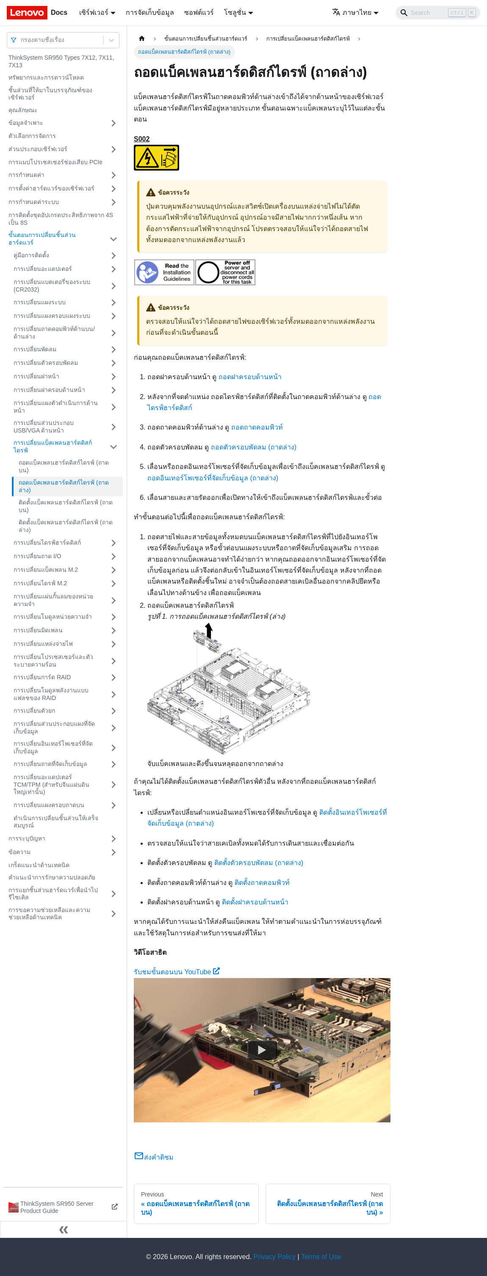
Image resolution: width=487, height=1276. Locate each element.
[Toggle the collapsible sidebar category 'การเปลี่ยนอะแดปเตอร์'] (113, 269)
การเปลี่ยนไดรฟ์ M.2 (40, 583)
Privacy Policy (275, 1256)
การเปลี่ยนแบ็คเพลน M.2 (46, 569)
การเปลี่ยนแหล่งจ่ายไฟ (43, 643)
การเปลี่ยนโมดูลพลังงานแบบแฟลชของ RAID (51, 694)
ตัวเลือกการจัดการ (32, 135)
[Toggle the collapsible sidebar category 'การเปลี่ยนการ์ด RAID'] (113, 677)
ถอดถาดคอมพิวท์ (257, 427)
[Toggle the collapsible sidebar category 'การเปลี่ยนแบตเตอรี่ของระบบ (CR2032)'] (113, 286)
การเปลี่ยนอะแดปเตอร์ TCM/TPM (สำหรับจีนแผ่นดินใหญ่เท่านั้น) (51, 784)
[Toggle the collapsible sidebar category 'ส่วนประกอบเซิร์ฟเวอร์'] (113, 149)
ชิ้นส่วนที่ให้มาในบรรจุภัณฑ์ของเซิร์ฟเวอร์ (50, 94)
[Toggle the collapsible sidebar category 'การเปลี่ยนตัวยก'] (113, 711)
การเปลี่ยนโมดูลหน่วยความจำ (53, 616)
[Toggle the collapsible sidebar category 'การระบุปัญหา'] (113, 839)
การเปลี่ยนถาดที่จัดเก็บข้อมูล (50, 764)
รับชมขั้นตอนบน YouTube (177, 972)
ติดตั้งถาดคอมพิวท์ (262, 882)
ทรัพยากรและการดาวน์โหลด (46, 77)
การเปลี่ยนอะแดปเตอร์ (43, 268)
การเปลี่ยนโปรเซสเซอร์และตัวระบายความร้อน (53, 660)
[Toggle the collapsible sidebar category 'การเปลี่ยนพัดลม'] (113, 349)
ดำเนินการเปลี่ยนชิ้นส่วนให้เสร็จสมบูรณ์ (56, 822)
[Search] (438, 12)
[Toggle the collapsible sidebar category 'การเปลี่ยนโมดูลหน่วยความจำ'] (113, 617)
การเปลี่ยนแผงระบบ (40, 302)
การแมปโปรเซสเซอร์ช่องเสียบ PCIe (55, 162)
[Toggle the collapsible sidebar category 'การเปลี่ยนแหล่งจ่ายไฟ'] (113, 644)
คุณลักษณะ (23, 110)
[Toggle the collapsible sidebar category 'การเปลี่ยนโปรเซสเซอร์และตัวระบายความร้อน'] (113, 661)
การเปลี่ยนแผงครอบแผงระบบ (52, 315)
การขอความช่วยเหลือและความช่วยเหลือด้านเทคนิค (49, 914)
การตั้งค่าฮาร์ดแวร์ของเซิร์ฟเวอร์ (51, 188)
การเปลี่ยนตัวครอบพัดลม (46, 362)
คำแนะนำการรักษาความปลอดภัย (51, 877)
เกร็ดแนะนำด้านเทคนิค (38, 865)
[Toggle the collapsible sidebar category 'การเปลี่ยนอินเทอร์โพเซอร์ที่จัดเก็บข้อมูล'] (113, 748)
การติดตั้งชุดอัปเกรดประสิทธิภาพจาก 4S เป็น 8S (60, 219)
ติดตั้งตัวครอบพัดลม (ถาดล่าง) (258, 862)
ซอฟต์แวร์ (199, 12)
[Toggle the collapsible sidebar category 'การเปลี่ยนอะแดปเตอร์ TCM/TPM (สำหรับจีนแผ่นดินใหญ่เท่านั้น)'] (113, 785)
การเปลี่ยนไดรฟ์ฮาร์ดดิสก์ (47, 542)
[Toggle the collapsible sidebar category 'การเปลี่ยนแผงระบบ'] (113, 302)
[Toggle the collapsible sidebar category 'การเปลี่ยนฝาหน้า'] (113, 376)
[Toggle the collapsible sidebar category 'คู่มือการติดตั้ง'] (113, 255)
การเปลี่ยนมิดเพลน (38, 630)
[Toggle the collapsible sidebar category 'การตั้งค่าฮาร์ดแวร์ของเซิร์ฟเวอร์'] (113, 189)
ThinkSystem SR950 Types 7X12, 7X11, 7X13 (61, 61)
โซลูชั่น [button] (235, 12)
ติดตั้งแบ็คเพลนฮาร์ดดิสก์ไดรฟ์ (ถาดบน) (66, 506)
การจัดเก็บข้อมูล (150, 12)
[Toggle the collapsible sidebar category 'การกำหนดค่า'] (113, 175)
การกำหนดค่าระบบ (33, 201)
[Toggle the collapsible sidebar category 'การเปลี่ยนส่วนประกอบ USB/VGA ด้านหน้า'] (113, 427)
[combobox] (21, 40)
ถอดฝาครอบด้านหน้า (250, 376)
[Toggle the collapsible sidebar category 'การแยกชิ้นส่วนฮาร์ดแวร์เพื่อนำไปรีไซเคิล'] (113, 894)
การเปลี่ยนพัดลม (35, 349)
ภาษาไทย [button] (351, 12)
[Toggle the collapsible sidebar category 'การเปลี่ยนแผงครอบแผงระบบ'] (113, 316)
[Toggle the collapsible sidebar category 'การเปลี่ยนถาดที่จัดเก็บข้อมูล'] (113, 764)
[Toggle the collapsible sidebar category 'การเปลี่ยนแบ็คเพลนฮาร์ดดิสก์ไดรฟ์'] (113, 447)
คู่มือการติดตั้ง (31, 255)
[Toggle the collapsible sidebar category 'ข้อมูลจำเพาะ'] (113, 123)
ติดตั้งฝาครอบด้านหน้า (255, 902)
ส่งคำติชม (154, 1157)
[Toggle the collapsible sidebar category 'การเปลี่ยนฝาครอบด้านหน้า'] (113, 390)
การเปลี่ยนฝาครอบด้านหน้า (49, 389)
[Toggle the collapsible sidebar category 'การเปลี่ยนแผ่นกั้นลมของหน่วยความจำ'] (113, 600)
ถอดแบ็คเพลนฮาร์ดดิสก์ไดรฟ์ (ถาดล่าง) (64, 486)
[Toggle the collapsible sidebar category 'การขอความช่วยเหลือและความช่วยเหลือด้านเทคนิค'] (113, 914)
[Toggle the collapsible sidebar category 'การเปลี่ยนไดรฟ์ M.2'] (113, 583)
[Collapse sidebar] (63, 1229)
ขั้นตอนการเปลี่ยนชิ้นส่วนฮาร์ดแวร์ (42, 238)
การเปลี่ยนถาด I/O (37, 556)
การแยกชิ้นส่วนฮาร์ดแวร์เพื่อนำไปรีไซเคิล (53, 894)
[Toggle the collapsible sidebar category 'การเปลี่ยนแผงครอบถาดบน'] (113, 805)
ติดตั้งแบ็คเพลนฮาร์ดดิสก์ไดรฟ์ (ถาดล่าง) (66, 526)
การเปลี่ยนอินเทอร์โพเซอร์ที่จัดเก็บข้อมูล (53, 747)
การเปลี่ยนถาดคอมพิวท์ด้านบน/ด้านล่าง (54, 332)
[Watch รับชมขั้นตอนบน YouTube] (262, 1050)
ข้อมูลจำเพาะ (25, 122)
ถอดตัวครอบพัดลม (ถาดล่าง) (253, 447)
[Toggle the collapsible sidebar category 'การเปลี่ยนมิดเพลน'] (113, 630)
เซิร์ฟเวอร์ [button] (93, 12)
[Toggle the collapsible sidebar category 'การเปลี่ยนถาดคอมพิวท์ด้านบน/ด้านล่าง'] (113, 333)
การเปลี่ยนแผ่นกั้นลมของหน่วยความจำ (53, 600)
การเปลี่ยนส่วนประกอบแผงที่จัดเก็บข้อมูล (54, 727)
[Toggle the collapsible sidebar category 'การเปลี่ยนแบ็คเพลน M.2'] (113, 570)
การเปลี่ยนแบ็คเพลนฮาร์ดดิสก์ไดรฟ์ (53, 446)
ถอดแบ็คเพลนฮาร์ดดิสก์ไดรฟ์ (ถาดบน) (64, 466)
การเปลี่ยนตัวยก (34, 710)
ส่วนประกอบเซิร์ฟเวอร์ (37, 149)
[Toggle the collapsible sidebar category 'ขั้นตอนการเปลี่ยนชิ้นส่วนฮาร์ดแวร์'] (113, 239)
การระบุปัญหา (26, 838)
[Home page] (142, 38)
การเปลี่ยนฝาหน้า (36, 376)
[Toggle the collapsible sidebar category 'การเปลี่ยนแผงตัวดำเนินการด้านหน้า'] (113, 407)
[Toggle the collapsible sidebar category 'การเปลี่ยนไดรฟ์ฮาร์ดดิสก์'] (113, 543)
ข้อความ (19, 852)
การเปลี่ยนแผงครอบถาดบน (49, 805)
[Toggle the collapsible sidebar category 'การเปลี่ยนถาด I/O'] (113, 556)
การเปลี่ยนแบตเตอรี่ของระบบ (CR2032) (52, 285)
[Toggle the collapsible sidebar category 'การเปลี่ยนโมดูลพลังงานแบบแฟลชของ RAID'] (113, 694)
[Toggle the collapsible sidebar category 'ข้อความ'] (113, 852)
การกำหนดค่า (26, 174)
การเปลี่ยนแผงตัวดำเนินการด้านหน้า (56, 407)
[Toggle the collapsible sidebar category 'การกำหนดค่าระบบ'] (113, 202)
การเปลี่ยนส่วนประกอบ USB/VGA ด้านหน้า (44, 426)
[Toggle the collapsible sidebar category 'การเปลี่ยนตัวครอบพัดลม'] (113, 363)
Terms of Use (321, 1256)
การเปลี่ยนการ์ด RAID (42, 677)
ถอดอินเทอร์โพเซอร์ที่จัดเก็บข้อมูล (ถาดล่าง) (212, 478)
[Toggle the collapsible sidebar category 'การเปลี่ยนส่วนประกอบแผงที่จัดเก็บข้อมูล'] (113, 728)
